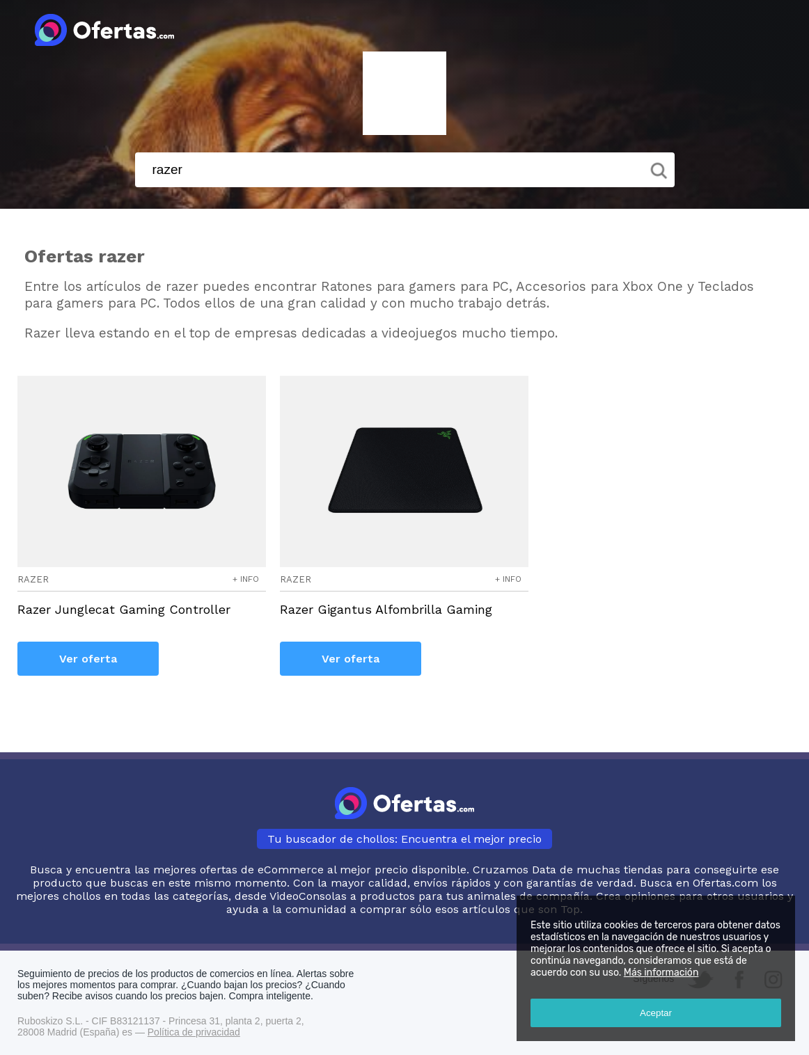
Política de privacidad (194, 1032)
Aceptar (656, 1013)
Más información (661, 972)
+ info (246, 579)
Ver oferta (88, 658)
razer (33, 579)
